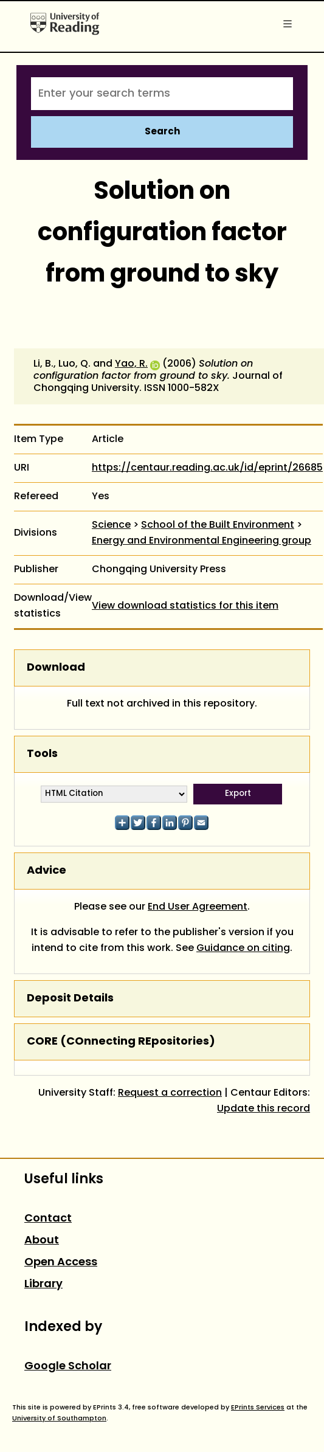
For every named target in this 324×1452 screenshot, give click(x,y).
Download (56, 668)
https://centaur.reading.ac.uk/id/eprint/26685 (207, 468)
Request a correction (170, 1093)
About (41, 1240)
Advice (46, 871)
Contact (48, 1218)
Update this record (263, 1109)
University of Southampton (59, 1418)
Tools (42, 754)
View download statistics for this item (185, 606)
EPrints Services (257, 1407)
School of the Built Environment (217, 525)
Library (43, 1284)
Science (111, 525)
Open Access (60, 1262)
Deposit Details (70, 998)
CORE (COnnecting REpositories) (121, 1041)
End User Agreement (197, 907)
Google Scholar (67, 1366)
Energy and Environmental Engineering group (201, 541)
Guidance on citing (243, 948)
